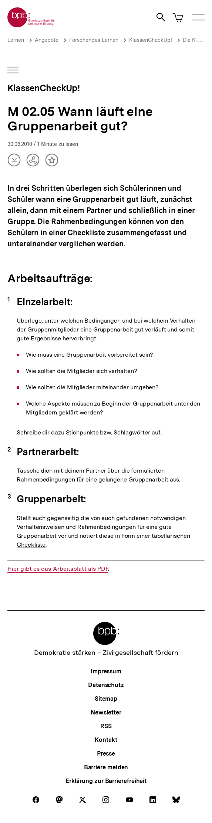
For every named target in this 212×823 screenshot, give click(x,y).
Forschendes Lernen (93, 40)
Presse (106, 753)
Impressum (106, 671)
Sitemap (106, 698)
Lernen (15, 40)
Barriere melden (106, 767)
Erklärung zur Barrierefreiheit (106, 780)
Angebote (46, 40)
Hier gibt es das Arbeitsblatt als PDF (57, 569)
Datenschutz (106, 685)
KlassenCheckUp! (150, 40)
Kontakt (106, 739)
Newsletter (106, 712)
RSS (106, 726)
